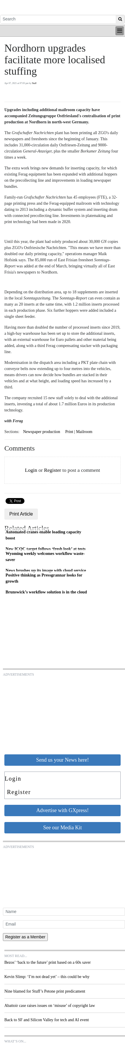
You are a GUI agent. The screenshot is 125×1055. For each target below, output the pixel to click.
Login (31, 470)
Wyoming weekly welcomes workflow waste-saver (45, 556)
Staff (34, 83)
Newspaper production (41, 432)
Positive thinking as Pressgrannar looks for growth (44, 578)
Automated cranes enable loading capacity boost (43, 535)
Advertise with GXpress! (62, 810)
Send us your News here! (62, 760)
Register (52, 470)
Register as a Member (25, 937)
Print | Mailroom (78, 432)
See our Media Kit (62, 827)
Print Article (21, 513)
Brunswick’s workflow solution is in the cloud (46, 592)
